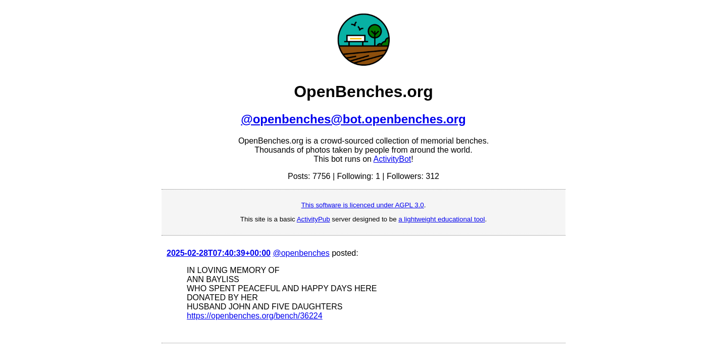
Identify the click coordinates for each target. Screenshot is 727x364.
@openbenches (301, 253)
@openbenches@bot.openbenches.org (353, 119)
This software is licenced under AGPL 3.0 (362, 205)
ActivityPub (313, 219)
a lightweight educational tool (441, 219)
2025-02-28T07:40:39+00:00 (219, 253)
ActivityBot (392, 159)
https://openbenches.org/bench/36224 (255, 315)
